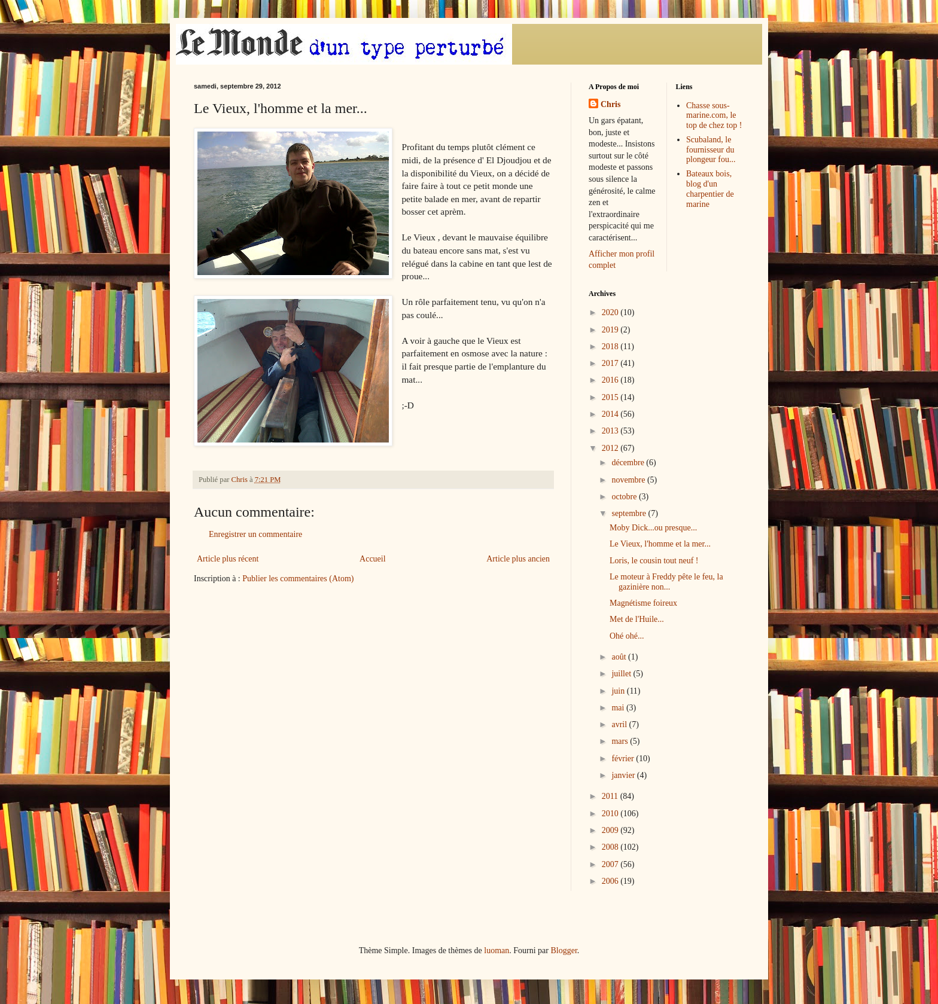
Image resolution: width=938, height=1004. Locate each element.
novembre (629, 479)
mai (618, 707)
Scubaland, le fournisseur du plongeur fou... (710, 149)
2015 (611, 397)
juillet (622, 673)
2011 (611, 796)
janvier (623, 775)
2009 (611, 830)
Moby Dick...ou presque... (653, 527)
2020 (611, 312)
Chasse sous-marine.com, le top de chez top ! (714, 115)
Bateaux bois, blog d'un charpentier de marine (710, 188)
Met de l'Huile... (637, 619)
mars (620, 741)
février (623, 758)
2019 (611, 329)
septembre (629, 513)
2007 (611, 864)
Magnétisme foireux (643, 603)
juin (618, 690)
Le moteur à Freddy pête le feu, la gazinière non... (666, 581)
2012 (611, 448)
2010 (611, 813)
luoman (496, 950)
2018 (611, 346)
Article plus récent (227, 558)
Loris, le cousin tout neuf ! (654, 560)
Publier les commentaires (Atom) (298, 578)
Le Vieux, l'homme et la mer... (660, 543)
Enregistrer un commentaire (255, 534)
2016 (611, 380)
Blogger (563, 950)
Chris (610, 104)
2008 (611, 847)
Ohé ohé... (627, 635)
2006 (611, 881)
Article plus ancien (518, 558)
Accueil (373, 558)
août (619, 656)
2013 (611, 430)
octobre (624, 496)
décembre (628, 462)
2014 (611, 414)
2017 (611, 363)
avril (620, 724)
